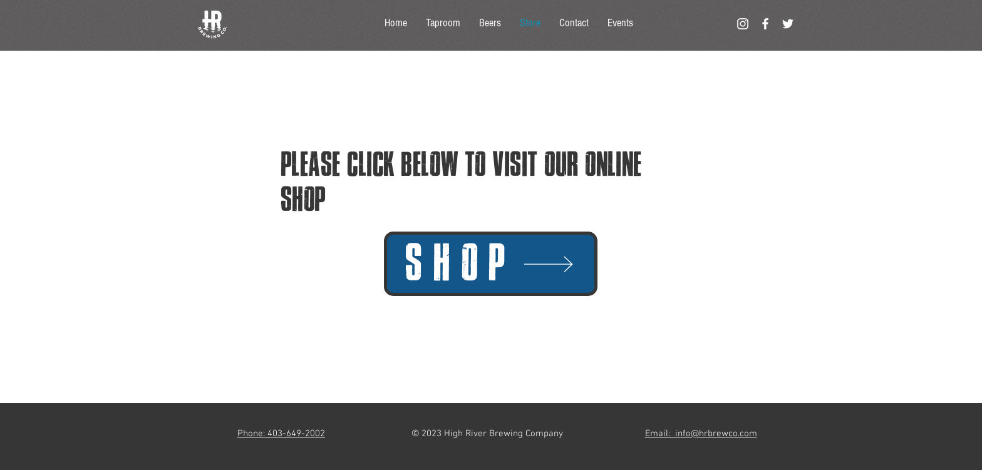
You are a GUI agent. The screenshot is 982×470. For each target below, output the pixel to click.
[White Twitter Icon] (787, 23)
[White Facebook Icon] (765, 23)
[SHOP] (490, 264)
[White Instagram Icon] (742, 23)
